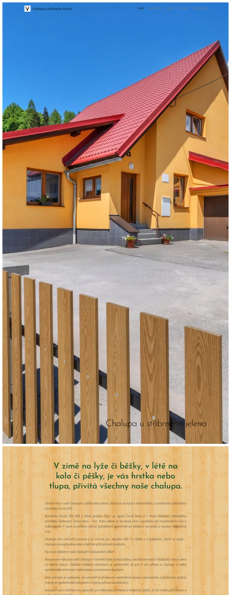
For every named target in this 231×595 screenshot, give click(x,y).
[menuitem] (135, 8)
